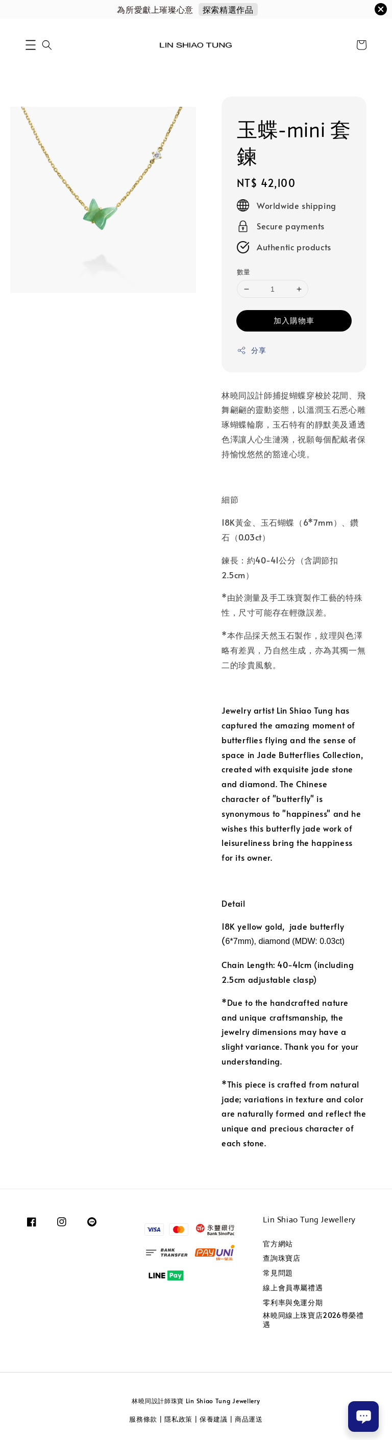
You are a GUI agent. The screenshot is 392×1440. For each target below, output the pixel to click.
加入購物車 (294, 320)
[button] (30, 45)
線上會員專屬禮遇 (293, 1287)
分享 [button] (251, 350)
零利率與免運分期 (293, 1302)
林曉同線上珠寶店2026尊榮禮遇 (313, 1319)
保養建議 (214, 1419)
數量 (244, 271)
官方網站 (277, 1243)
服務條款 (143, 1419)
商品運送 (249, 1419)
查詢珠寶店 (281, 1258)
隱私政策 (178, 1419)
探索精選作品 (228, 9)
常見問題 (277, 1273)
